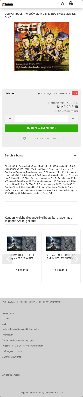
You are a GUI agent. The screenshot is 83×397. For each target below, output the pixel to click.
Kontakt (6, 318)
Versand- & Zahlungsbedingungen (18, 340)
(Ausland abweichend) (61, 94)
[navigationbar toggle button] (79, 4)
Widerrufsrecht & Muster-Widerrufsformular (22, 346)
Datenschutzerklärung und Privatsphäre (20, 329)
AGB (4, 324)
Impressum (7, 335)
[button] (10, 118)
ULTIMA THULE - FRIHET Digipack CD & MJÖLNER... (21, 257)
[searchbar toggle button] (63, 4)
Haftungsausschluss (12, 351)
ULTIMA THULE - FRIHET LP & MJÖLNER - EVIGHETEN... (61, 257)
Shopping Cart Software (31, 392)
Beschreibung (14, 155)
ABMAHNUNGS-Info (11, 357)
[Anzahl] (41, 118)
